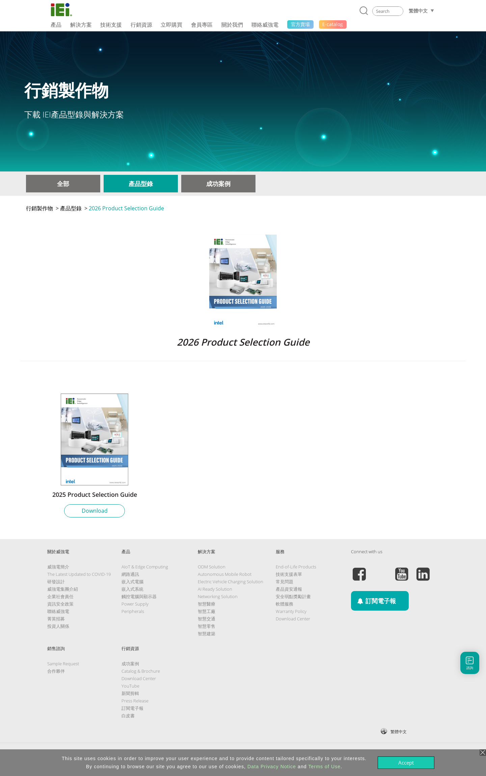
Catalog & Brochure (141, 671)
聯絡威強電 (58, 611)
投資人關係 (58, 626)
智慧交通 (206, 619)
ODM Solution (211, 567)
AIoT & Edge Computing (145, 567)
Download (95, 510)
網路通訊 (130, 574)
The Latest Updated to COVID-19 (79, 574)
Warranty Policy (291, 611)
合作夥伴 (56, 671)
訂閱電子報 (132, 708)
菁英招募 (56, 619)
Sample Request (63, 664)
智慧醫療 (206, 604)
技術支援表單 (289, 574)
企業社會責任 (60, 596)
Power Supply (135, 604)
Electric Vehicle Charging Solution (230, 582)
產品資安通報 (289, 589)
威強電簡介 (58, 567)
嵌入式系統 (132, 589)
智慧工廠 (206, 611)
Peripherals (133, 611)
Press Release (135, 701)
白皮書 (128, 716)
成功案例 (218, 184)
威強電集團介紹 (62, 589)
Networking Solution (218, 596)
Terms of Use (324, 766)
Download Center (293, 619)
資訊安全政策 (60, 604)
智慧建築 (206, 634)
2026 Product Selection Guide (126, 208)
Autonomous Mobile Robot (224, 574)
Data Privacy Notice (271, 766)
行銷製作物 (39, 208)
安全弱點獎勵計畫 (293, 596)
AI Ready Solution (215, 589)
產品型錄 (141, 184)
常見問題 (284, 582)
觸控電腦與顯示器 (139, 596)
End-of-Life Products (296, 567)
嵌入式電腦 (132, 582)
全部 (63, 184)
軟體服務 (284, 604)
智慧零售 (206, 626)
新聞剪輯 (130, 693)
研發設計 (56, 582)
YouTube (130, 686)
